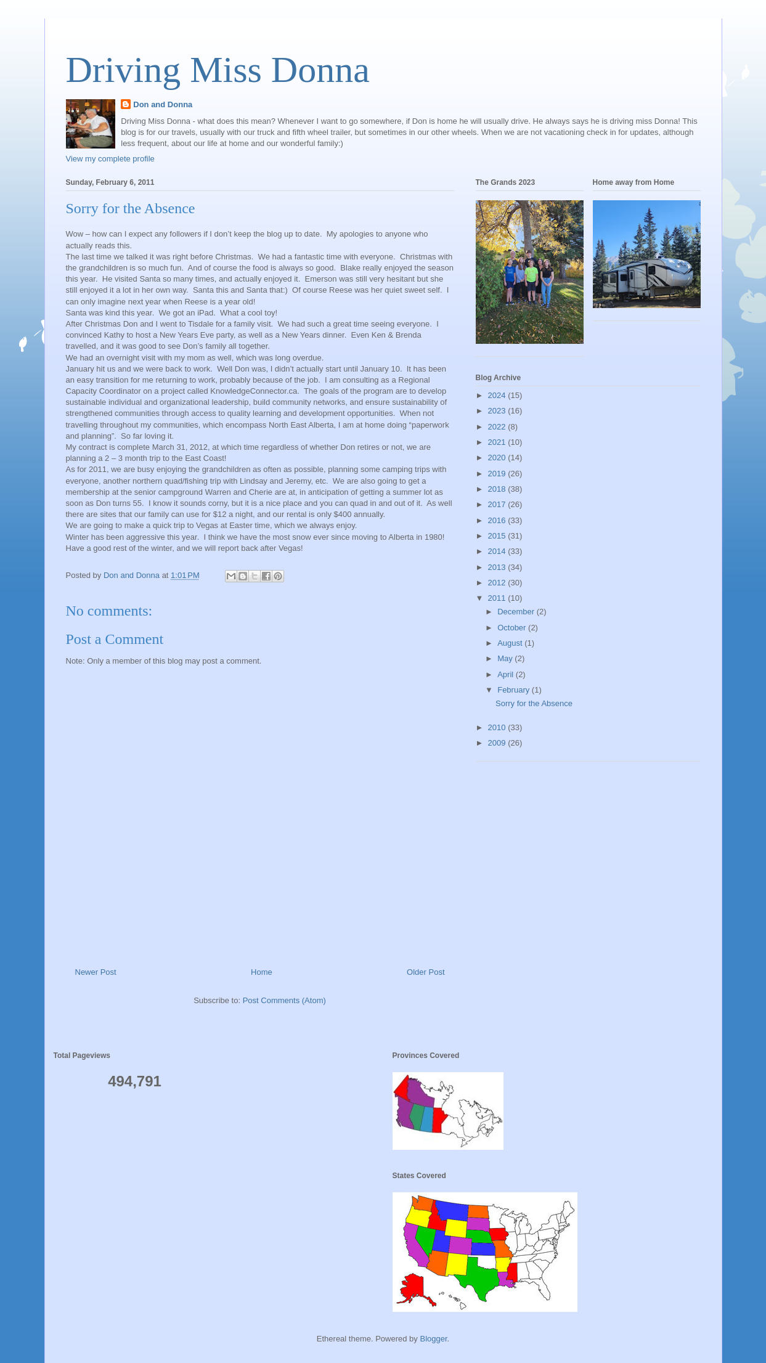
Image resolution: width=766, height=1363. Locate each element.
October (512, 627)
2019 (498, 473)
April (506, 674)
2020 (498, 457)
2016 (498, 520)
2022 (498, 426)
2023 (498, 410)
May (506, 658)
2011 (498, 598)
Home (261, 972)
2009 (498, 742)
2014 (498, 551)
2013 (498, 567)
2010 (498, 727)
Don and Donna (162, 104)
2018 (498, 489)
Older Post (425, 972)
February (514, 689)
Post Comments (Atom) (284, 1000)
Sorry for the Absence (533, 703)
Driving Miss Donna (218, 69)
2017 (498, 504)
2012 (498, 582)
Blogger (433, 1338)
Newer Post (95, 972)
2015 (498, 535)
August (510, 643)
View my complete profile (110, 158)
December (517, 611)
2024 (498, 395)
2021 (498, 442)
